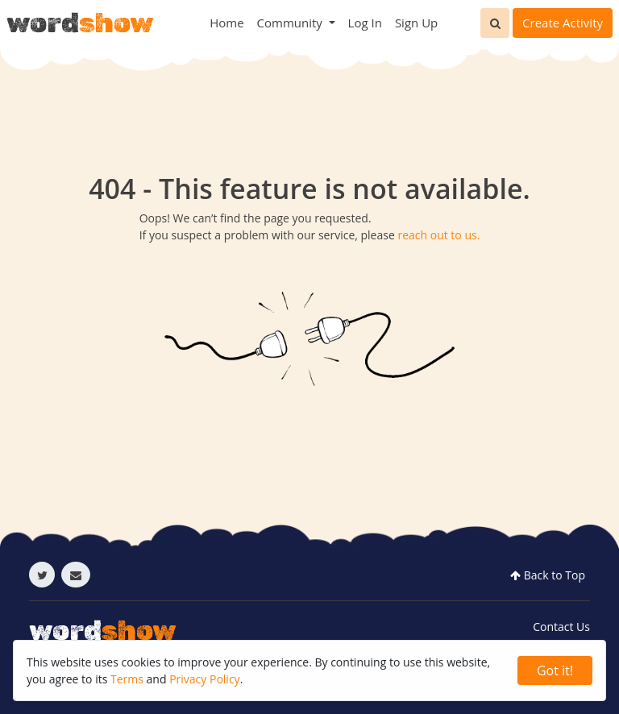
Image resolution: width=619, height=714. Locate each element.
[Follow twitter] (42, 574)
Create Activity (562, 23)
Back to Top (546, 575)
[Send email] (75, 574)
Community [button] (291, 23)
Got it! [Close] (555, 670)
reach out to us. (438, 235)
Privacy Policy (204, 679)
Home (226, 23)
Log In (365, 23)
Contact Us (561, 626)
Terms (126, 679)
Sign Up (416, 23)
